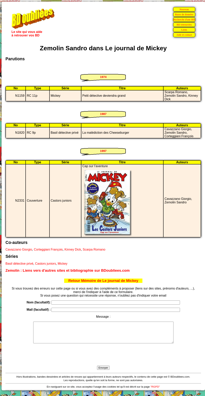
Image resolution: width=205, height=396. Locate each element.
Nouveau (184, 9)
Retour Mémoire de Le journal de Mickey (103, 281)
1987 (103, 113)
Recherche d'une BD (184, 19)
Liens (184, 29)
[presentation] (103, 359)
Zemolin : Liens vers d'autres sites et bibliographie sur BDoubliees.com (67, 270)
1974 (103, 76)
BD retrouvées (184, 24)
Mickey (62, 263)
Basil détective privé (19, 263)
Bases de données (184, 14)
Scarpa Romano (94, 249)
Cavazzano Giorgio (18, 249)
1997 (103, 150)
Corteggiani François (48, 249)
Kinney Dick (72, 249)
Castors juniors (45, 263)
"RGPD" (155, 390)
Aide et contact (184, 34)
